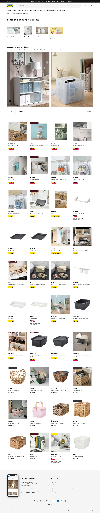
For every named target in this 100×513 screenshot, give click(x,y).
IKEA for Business (41, 10)
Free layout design (69, 1)
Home (8, 13)
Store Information (61, 1)
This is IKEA (70, 484)
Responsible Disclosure (82, 510)
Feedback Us (70, 488)
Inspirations (37, 1)
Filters (21, 111)
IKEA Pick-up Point (54, 484)
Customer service (71, 481)
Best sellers (33, 10)
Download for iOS (30, 488)
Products (13, 13)
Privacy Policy (66, 510)
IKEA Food (32, 1)
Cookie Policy (90, 510)
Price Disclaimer (73, 510)
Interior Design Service (52, 10)
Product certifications (54, 492)
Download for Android (30, 492)
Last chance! (25, 10)
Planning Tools (44, 1)
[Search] (51, 5)
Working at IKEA (53, 486)
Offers (19, 10)
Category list (70, 490)
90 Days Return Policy (54, 481)
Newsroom (70, 486)
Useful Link (54, 478)
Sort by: (10, 111)
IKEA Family (62, 10)
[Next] (90, 116)
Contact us (70, 482)
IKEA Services (53, 488)
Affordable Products (54, 490)
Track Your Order (52, 1)
